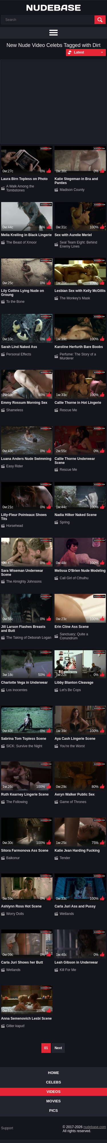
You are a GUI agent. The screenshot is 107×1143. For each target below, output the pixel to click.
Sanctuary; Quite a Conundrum (74, 636)
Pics (53, 1110)
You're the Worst (72, 746)
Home (53, 1073)
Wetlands (67, 914)
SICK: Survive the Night (24, 746)
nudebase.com (95, 1127)
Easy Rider (14, 466)
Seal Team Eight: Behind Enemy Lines (78, 244)
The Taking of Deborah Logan (28, 638)
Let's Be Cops (70, 690)
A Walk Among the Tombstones (20, 188)
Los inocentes (16, 690)
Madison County (72, 190)
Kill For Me (68, 970)
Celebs (53, 1082)
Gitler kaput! (15, 1026)
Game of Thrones (73, 802)
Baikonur (13, 858)
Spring (65, 522)
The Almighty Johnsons (24, 582)
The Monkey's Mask (75, 298)
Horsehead (14, 526)
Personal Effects (18, 354)
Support (7, 1128)
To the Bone (15, 302)
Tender (65, 858)
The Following (17, 802)
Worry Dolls (15, 914)
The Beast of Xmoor (21, 242)
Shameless (14, 410)
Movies (53, 1101)
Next (58, 1048)
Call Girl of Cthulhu (74, 578)
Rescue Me (68, 410)
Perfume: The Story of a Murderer (78, 356)
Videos (53, 1091)
